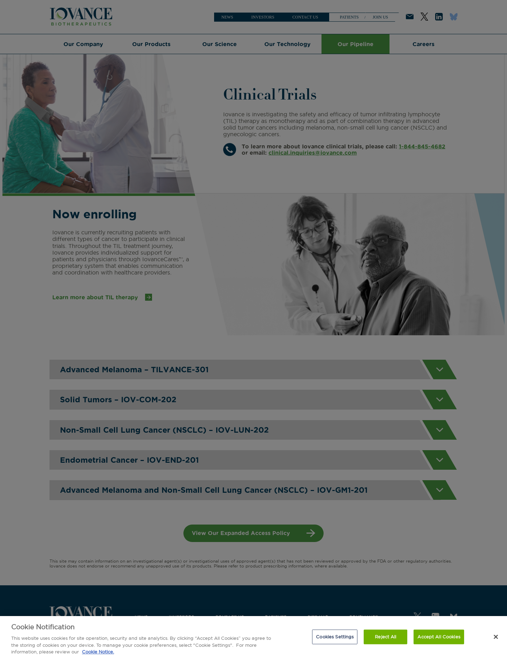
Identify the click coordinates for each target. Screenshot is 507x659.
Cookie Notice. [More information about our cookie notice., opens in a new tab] (98, 651)
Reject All (385, 636)
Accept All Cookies (438, 636)
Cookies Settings (335, 636)
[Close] (496, 637)
